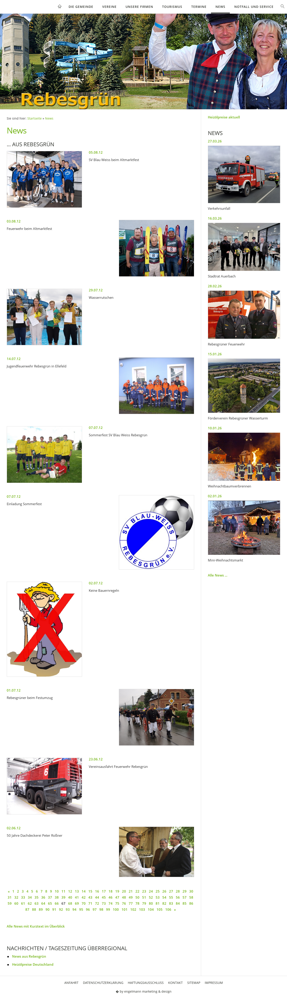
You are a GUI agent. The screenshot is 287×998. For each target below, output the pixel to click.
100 (116, 909)
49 (131, 897)
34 (30, 897)
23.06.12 (96, 759)
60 (16, 903)
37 (50, 897)
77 (131, 903)
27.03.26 (215, 141)
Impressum (214, 983)
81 (158, 903)
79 (144, 903)
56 (178, 897)
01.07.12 (14, 690)
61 (23, 903)
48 (124, 897)
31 (10, 897)
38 (57, 897)
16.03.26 (215, 218)
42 (84, 897)
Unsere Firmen (139, 6)
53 (158, 897)
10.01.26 (215, 428)
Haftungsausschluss (146, 983)
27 (171, 891)
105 (160, 909)
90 (48, 909)
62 (30, 903)
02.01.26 (215, 496)
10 (57, 891)
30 (191, 891)
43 (90, 897)
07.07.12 (96, 427)
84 (178, 903)
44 (97, 897)
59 (10, 903)
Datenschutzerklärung (103, 983)
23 (144, 891)
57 (185, 897)
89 (41, 909)
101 (125, 909)
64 (43, 903)
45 (104, 897)
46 (111, 897)
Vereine (109, 6)
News (220, 6)
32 (16, 897)
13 (77, 891)
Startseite (34, 118)
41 (77, 897)
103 (142, 909)
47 (117, 897)
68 (70, 903)
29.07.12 (96, 290)
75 (117, 903)
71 (90, 903)
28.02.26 (215, 286)
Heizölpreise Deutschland (32, 964)
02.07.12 (96, 583)
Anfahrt (71, 983)
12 (70, 891)
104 (151, 909)
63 (37, 903)
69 (77, 903)
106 (168, 909)
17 (104, 891)
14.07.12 (14, 358)
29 (185, 891)
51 (144, 897)
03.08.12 (14, 221)
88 (34, 909)
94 (74, 909)
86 (191, 903)
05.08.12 (96, 152)
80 (151, 903)
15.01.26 (215, 354)
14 (84, 891)
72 (97, 903)
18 (111, 891)
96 (88, 909)
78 (137, 903)
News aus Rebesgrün (29, 956)
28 (178, 891)
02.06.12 (14, 828)
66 (57, 903)
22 (137, 891)
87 (27, 909)
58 (191, 897)
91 (54, 909)
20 (124, 891)
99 (108, 909)
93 (68, 909)
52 (151, 897)
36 (43, 897)
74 (111, 903)
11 (63, 891)
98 (101, 909)
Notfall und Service (254, 6)
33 (23, 897)
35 (37, 897)
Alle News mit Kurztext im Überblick (36, 926)
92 (61, 909)
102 (133, 909)
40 (70, 897)
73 (104, 903)
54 (164, 897)
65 (50, 903)
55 (171, 897)
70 (84, 903)
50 (137, 897)
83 (171, 903)
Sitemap (193, 983)
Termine (199, 6)
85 (185, 903)
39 (63, 897)
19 (117, 891)
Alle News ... (217, 575)
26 (164, 891)
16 (97, 891)
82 (164, 903)
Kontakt (175, 983)
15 (90, 891)
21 (131, 891)
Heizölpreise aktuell (224, 117)
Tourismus (172, 6)
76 (124, 903)
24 (151, 891)
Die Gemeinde (81, 6)
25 (158, 891)
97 (95, 909)
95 (81, 909)
